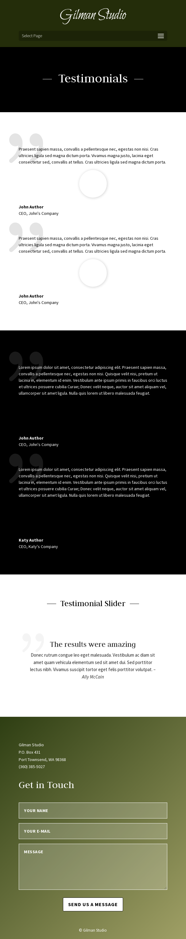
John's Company (44, 302)
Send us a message (93, 904)
